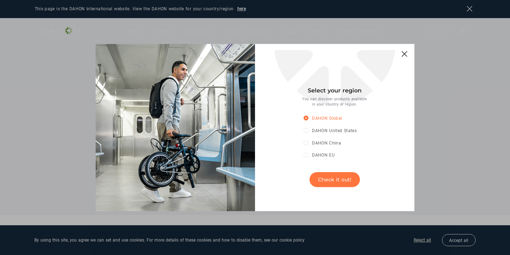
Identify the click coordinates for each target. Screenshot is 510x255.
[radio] (329, 118)
